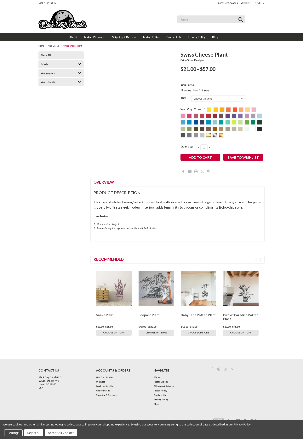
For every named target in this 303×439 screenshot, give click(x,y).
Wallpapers (48, 73)
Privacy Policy (196, 37)
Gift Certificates (228, 2)
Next (260, 259)
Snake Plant (105, 315)
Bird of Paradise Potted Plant (241, 317)
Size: (184, 97)
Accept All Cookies (61, 433)
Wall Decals (53, 46)
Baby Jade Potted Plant (198, 315)
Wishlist (246, 2)
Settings (13, 433)
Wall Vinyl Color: (192, 109)
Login (99, 386)
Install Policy (151, 37)
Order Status (103, 390)
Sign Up (109, 386)
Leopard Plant (149, 315)
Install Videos (94, 37)
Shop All (46, 55)
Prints (44, 64)
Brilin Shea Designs (192, 60)
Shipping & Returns (124, 37)
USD (259, 3)
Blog (215, 37)
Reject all (33, 433)
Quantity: (186, 146)
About (73, 37)
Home (41, 46)
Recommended (109, 259)
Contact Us (173, 37)
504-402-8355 (47, 2)
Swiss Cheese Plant (72, 46)
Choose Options (114, 332)
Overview (104, 182)
